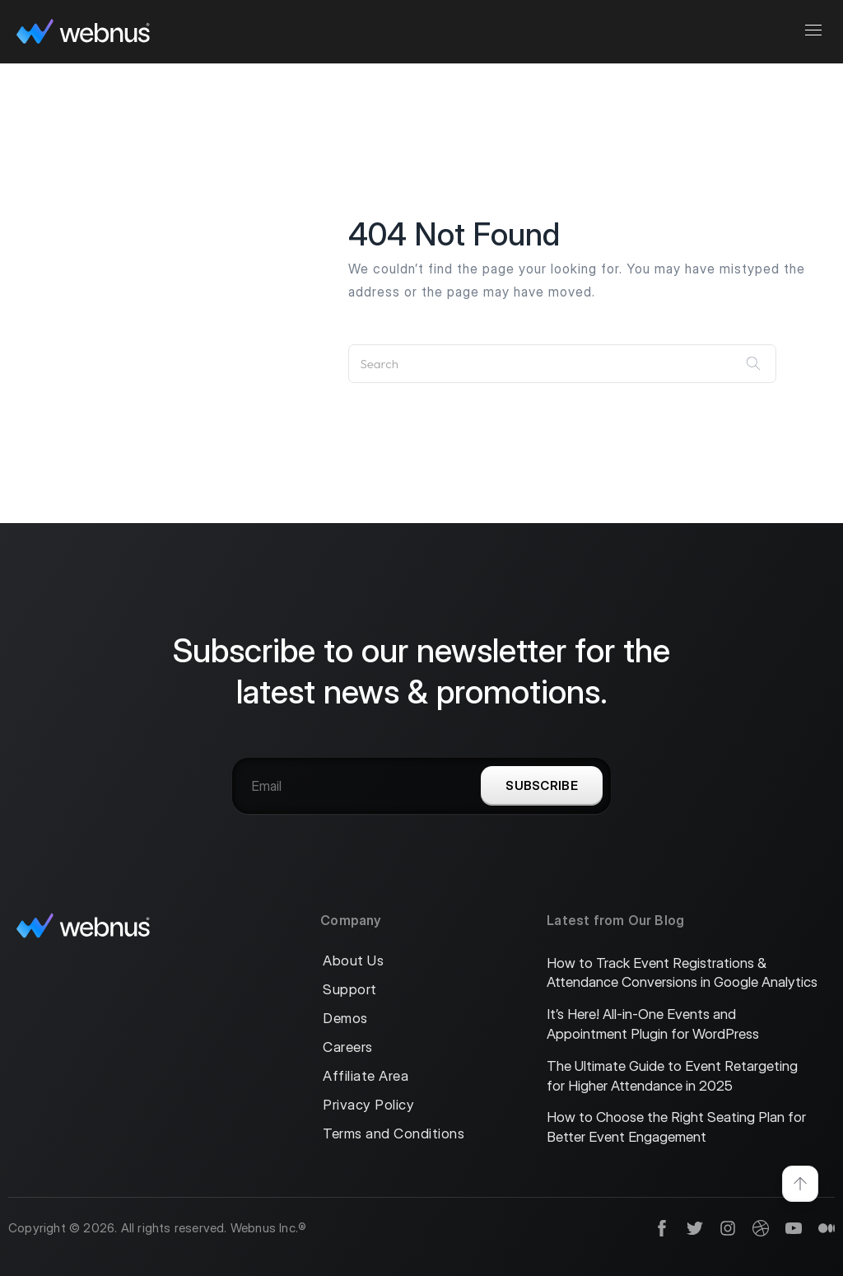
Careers (348, 1047)
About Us (353, 961)
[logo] (83, 31)
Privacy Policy (368, 1105)
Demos (345, 1019)
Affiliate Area (365, 1076)
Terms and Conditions (393, 1134)
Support (350, 990)
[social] (653, 1228)
